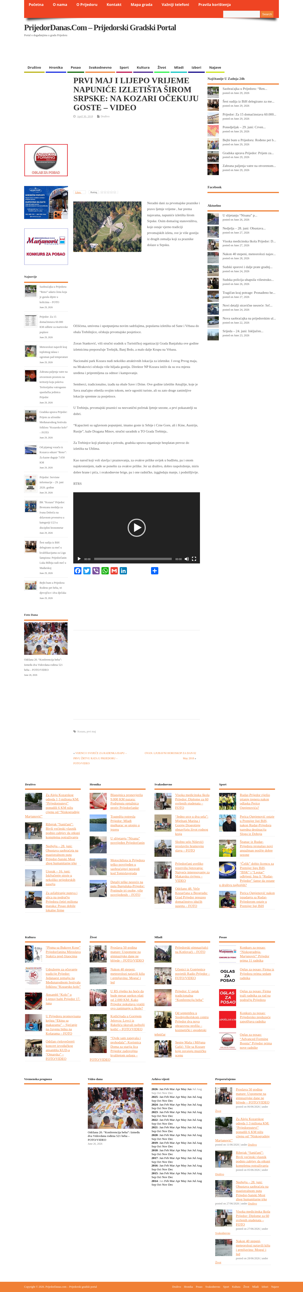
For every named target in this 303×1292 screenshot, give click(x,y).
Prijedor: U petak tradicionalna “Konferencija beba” (189, 995)
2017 (155, 1158)
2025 (155, 1096)
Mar (172, 1089)
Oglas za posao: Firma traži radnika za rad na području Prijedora (255, 995)
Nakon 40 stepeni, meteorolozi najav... (248, 254)
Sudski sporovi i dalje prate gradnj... (247, 267)
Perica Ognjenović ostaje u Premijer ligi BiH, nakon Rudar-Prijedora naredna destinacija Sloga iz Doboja (257, 825)
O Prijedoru (86, 4)
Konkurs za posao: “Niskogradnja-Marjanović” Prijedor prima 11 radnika (254, 953)
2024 (155, 1104)
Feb (166, 1089)
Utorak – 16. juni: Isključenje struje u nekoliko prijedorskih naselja (60, 877)
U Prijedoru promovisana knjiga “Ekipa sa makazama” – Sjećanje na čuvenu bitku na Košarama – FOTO (63, 1024)
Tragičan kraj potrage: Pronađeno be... (248, 292)
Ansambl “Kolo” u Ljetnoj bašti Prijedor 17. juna (63, 999)
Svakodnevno (100, 67)
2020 (155, 1135)
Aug (199, 1096)
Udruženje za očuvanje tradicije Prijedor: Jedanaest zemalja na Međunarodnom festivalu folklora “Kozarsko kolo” (63, 977)
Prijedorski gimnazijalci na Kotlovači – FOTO (191, 949)
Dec (170, 1100)
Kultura (143, 67)
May (184, 1089)
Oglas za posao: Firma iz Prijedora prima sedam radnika (257, 973)
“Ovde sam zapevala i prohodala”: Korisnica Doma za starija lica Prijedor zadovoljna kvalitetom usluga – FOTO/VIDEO (115, 1048)
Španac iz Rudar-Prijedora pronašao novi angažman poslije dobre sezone (256, 848)
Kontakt (114, 4)
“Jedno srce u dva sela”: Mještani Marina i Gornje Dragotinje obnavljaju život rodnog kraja (191, 825)
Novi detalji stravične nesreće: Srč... (247, 305)
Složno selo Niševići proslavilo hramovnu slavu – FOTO (189, 846)
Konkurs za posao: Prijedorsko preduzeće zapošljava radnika (255, 1017)
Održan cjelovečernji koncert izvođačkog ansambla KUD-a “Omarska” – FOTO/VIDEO (60, 1050)
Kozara (81, 731)
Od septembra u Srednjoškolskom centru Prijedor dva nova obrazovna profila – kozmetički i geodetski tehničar (181, 1023)
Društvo (34, 67)
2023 (155, 1112)
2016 (155, 1165)
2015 (155, 1173)
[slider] (133, 559)
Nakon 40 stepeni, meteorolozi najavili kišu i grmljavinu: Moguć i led (127, 975)
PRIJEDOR (52, 1104)
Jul (194, 1096)
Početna (36, 4)
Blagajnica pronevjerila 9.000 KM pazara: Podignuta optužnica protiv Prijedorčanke (126, 801)
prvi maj (91, 731)
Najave (215, 67)
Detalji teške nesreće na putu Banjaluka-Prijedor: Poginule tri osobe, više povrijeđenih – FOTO (127, 888)
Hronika (56, 67)
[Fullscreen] (194, 559)
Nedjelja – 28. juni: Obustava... (244, 228)
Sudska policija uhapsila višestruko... (248, 280)
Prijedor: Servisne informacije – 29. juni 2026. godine (51, 482)
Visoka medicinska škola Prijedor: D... (249, 241)
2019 (155, 1142)
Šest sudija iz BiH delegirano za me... (248, 101)
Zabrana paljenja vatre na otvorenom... (249, 166)
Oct (159, 1100)
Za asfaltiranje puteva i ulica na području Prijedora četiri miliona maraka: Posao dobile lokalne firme (62, 901)
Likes (78, 192)
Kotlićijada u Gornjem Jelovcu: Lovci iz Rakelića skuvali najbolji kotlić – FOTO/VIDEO (127, 1022)
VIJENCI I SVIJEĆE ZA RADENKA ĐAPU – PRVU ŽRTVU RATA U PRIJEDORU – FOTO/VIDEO (100, 758)
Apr (177, 1089)
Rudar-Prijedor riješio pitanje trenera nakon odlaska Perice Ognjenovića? (255, 801)
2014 (155, 1181)
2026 (155, 1089)
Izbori (196, 67)
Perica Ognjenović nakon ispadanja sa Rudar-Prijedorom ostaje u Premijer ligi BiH (257, 899)
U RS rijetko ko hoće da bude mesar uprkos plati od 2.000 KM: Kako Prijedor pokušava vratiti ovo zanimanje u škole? (127, 999)
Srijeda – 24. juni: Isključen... (242, 331)
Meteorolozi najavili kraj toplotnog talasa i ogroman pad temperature (54, 352)
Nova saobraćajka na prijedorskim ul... (249, 318)
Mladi (179, 67)
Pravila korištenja (214, 4)
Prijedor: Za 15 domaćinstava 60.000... (249, 114)
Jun (189, 1089)
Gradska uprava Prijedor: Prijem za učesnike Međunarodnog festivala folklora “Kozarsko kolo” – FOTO (54, 422)
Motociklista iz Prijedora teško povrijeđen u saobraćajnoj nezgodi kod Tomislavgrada (127, 866)
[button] (137, 528)
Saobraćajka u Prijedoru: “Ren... (244, 88)
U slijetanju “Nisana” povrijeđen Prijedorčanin (127, 840)
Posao (76, 67)
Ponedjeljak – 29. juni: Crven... (244, 127)
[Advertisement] (190, 51)
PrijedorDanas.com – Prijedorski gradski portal (100, 27)
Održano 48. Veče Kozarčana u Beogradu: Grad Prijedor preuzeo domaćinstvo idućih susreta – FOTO (191, 897)
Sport (124, 67)
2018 (155, 1150)
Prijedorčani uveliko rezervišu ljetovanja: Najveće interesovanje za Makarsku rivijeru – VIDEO (192, 872)
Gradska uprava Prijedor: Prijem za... (248, 153)
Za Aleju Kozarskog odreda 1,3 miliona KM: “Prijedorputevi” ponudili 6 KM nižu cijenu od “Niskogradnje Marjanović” (52, 805)
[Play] (79, 559)
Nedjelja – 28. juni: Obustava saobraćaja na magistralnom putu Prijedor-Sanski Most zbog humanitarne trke (62, 854)
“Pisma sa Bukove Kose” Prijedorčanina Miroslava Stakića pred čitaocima (63, 951)
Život (162, 67)
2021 (155, 1127)
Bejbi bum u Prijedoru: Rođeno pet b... (249, 140)
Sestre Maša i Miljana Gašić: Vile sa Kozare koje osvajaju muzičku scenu (190, 1048)
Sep (154, 1100)
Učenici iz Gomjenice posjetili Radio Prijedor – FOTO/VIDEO (192, 973)
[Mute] (186, 559)
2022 (155, 1119)
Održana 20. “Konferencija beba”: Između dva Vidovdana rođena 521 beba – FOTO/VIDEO (43, 664)
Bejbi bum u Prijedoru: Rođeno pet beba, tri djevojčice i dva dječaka (53, 588)
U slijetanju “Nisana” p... (239, 215)
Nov (164, 1100)
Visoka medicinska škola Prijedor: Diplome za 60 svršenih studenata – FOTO (192, 801)
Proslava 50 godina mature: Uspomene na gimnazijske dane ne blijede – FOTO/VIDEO (127, 953)
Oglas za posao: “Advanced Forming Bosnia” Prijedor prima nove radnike (256, 1041)
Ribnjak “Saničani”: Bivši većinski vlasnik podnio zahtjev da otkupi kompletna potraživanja (63, 830)
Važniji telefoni (175, 4)
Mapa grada (142, 4)
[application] (136, 527)
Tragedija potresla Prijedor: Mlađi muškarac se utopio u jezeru (125, 822)
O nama (60, 4)
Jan (161, 1089)
